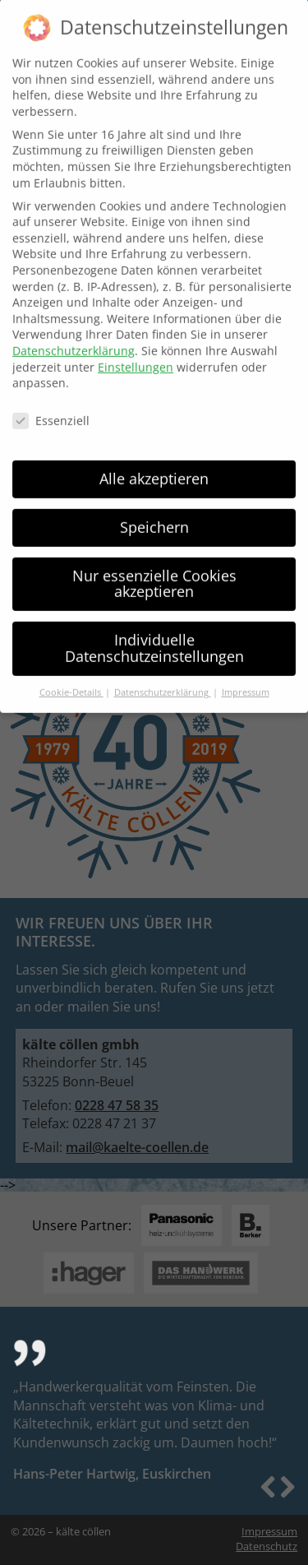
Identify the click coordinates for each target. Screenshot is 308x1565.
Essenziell (51, 410)
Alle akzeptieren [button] (154, 468)
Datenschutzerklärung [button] (162, 682)
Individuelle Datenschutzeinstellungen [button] (154, 637)
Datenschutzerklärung (73, 340)
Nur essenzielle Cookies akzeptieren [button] (154, 573)
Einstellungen (135, 355)
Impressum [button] (245, 682)
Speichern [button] (154, 516)
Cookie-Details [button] (71, 682)
